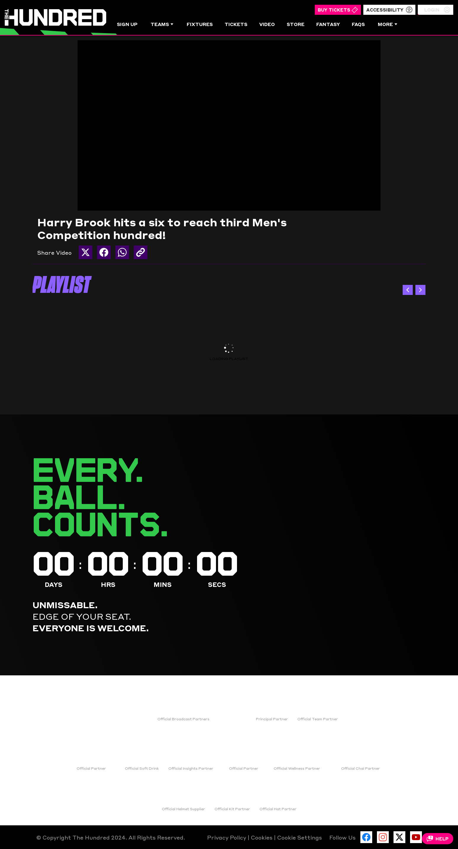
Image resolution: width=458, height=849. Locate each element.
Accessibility (389, 10)
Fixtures (200, 24)
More (388, 24)
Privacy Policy (227, 837)
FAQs (358, 24)
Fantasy (328, 24)
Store (295, 24)
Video (267, 24)
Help (438, 838)
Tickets (236, 24)
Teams (162, 24)
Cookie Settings (299, 837)
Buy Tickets (338, 10)
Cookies (262, 837)
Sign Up (127, 24)
